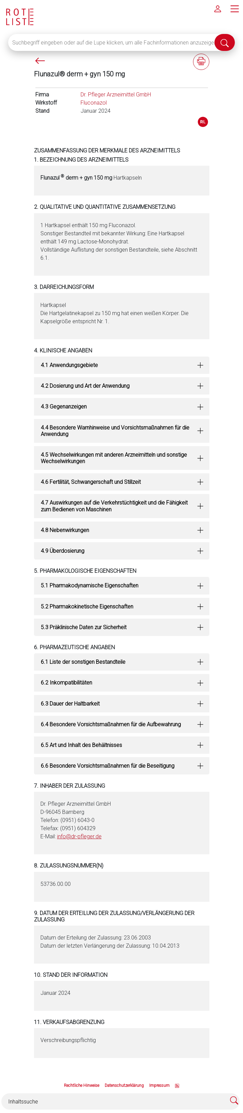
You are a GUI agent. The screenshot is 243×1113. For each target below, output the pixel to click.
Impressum (159, 1085)
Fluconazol (94, 102)
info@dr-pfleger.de (79, 836)
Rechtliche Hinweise (81, 1085)
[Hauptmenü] (234, 8)
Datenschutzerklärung (124, 1085)
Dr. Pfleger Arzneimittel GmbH (116, 94)
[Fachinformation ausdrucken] (201, 62)
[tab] (121, 365)
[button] (121, 365)
